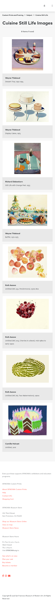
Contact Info (7, 496)
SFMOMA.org (11, 550)
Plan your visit (7, 559)
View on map (7, 525)
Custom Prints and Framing (12, 15)
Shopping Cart (8, 499)
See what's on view (9, 556)
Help (4, 493)
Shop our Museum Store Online (14, 521)
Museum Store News (10, 528)
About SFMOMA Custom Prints (14, 489)
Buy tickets (6, 562)
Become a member (9, 566)
